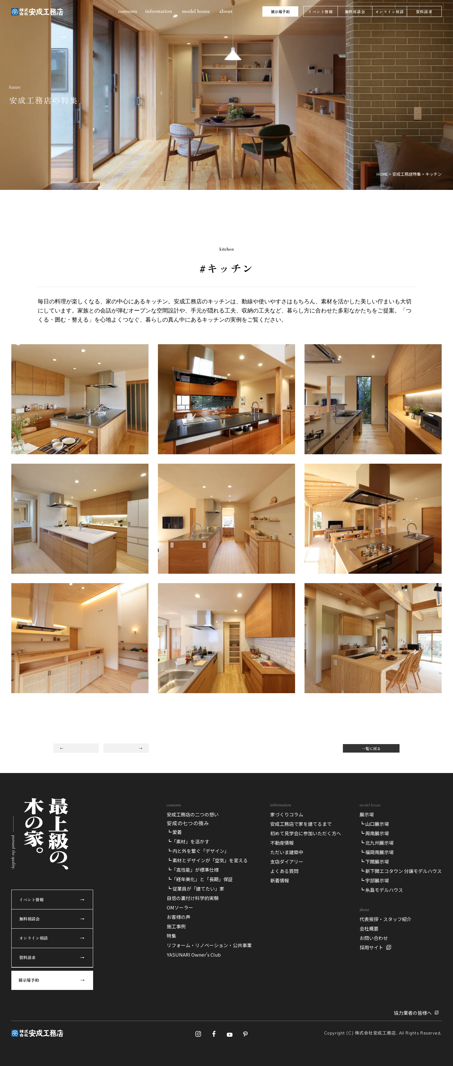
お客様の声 (178, 917)
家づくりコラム (286, 814)
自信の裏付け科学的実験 (193, 898)
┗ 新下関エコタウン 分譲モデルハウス (401, 871)
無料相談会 (355, 11)
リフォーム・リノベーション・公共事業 (209, 945)
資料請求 (424, 11)
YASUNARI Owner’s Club (194, 954)
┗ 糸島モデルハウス (381, 889)
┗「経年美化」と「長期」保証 (200, 879)
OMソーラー (180, 907)
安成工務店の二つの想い (193, 814)
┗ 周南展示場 (374, 833)
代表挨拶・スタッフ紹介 (385, 919)
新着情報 (279, 880)
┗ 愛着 (174, 832)
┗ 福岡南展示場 (377, 852)
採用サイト (371, 947)
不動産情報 (282, 842)
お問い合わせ (374, 938)
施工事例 (176, 926)
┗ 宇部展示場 (374, 880)
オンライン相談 (389, 11)
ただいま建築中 (286, 852)
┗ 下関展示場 (374, 861)
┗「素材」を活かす (188, 841)
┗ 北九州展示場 (377, 842)
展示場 (367, 814)
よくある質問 (284, 871)
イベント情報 (320, 11)
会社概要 (369, 928)
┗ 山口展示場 (374, 823)
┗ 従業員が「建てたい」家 (195, 888)
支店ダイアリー (286, 861)
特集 (171, 935)
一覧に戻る (371, 748)
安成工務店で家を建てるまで (301, 823)
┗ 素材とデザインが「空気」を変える (207, 860)
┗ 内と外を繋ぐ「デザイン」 (198, 851)
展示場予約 (280, 11)
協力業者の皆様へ (413, 1012)
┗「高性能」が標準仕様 (193, 869)
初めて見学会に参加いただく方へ (305, 833)
